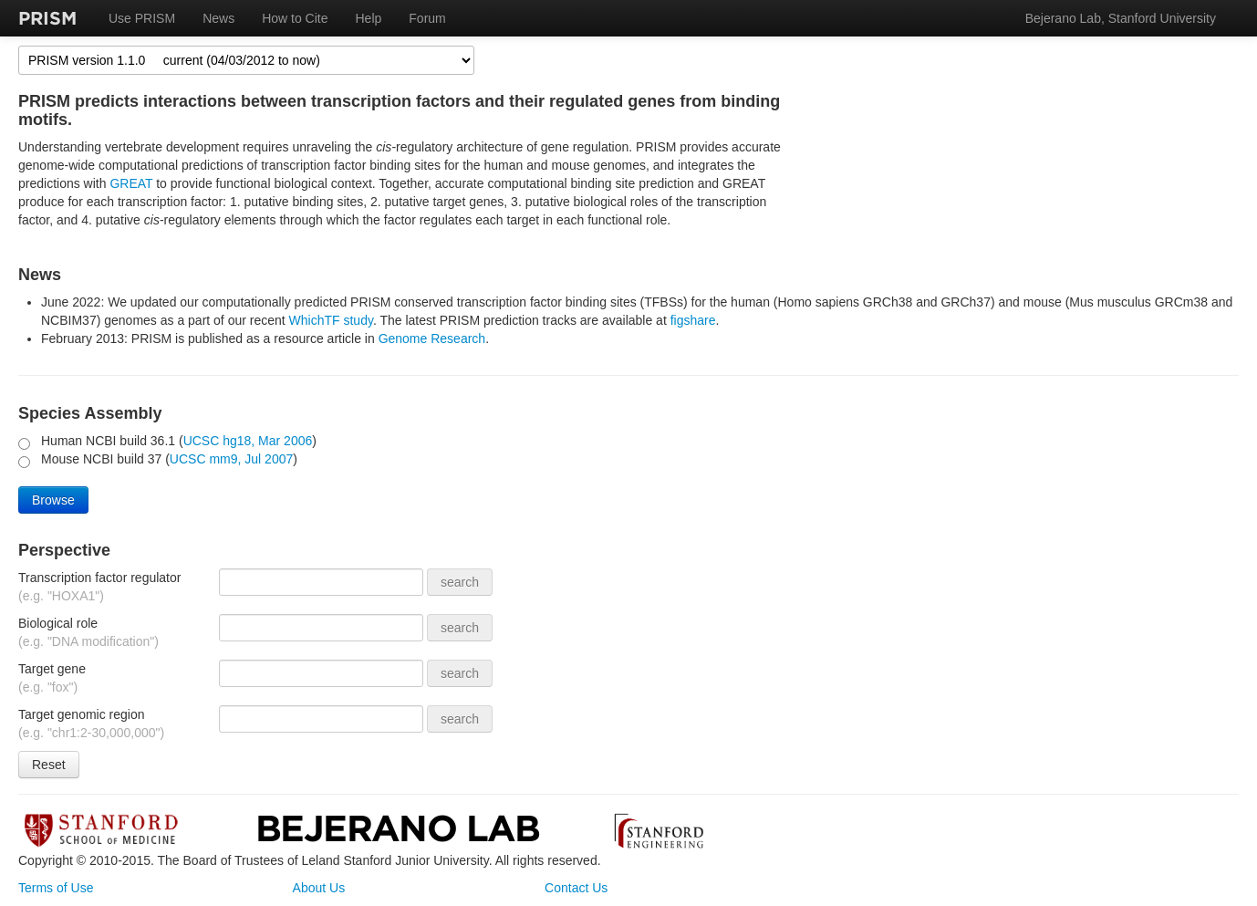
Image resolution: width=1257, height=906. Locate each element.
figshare (693, 320)
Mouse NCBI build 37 (103, 459)
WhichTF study (331, 320)
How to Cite (294, 18)
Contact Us (576, 887)
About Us (319, 887)
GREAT (130, 183)
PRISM (47, 17)
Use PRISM (142, 18)
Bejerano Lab (397, 828)
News (218, 18)
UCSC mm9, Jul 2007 (231, 459)
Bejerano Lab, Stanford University (1120, 18)
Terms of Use (55, 887)
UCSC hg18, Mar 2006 (248, 440)
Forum (427, 18)
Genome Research (432, 338)
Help (369, 18)
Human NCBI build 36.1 (110, 440)
